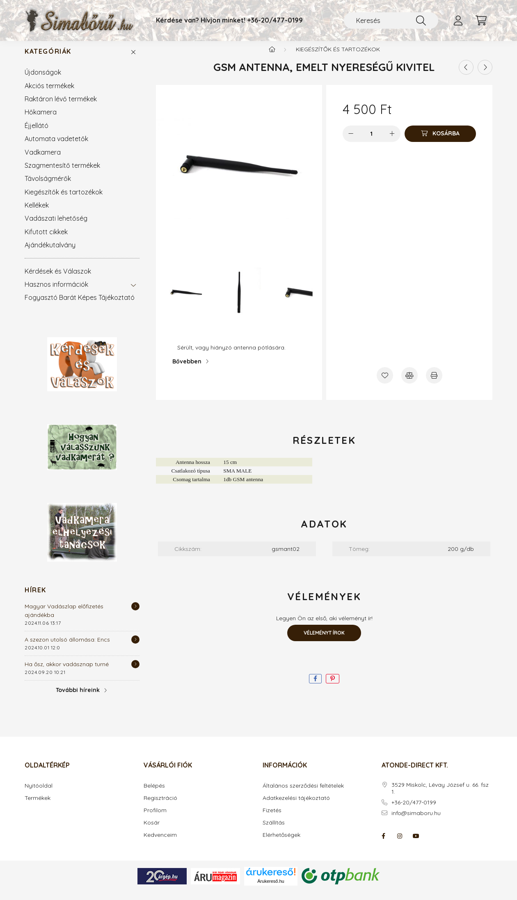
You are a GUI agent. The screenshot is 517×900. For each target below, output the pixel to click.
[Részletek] (135, 614)
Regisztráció (160, 806)
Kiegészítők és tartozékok (64, 200)
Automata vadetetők (56, 147)
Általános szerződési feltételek (303, 793)
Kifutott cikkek (46, 240)
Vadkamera (43, 160)
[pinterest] (332, 687)
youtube (416, 844)
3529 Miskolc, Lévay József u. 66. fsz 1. (440, 797)
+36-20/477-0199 (275, 20)
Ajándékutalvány (50, 253)
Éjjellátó (36, 134)
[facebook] (315, 687)
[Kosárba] (440, 142)
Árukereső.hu (270, 889)
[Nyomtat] (434, 383)
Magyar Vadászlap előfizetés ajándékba (64, 619)
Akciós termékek (49, 94)
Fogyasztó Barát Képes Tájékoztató (80, 306)
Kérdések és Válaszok (58, 279)
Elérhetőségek (281, 843)
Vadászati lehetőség (56, 226)
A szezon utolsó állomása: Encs (67, 647)
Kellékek (37, 213)
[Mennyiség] (371, 142)
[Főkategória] (272, 57)
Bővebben (186, 369)
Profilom (155, 818)
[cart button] (481, 20)
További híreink (78, 698)
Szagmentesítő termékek (62, 173)
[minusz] (351, 142)
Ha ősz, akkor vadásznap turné (67, 672)
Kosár (152, 830)
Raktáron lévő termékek (61, 107)
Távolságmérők (48, 187)
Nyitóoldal (39, 793)
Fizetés (272, 818)
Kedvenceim (160, 843)
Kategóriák (48, 60)
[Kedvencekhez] (385, 383)
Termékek (37, 806)
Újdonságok (43, 80)
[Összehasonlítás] (409, 383)
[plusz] (392, 142)
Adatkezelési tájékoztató (296, 806)
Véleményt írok (324, 641)
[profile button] (458, 20)
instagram (399, 844)
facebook (383, 844)
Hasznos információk (56, 292)
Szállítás (274, 830)
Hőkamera (41, 120)
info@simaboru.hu (416, 821)
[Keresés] (391, 20)
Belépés (154, 793)
